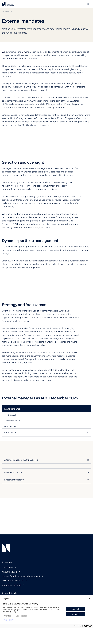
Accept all (75, 609)
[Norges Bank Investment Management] (8, 4)
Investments (9, 11)
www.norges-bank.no (12, 580)
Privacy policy (8, 620)
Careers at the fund (11, 585)
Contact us (7, 567)
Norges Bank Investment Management (21, 576)
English (7, 599)
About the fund (9, 571)
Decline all (75, 614)
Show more (10, 432)
